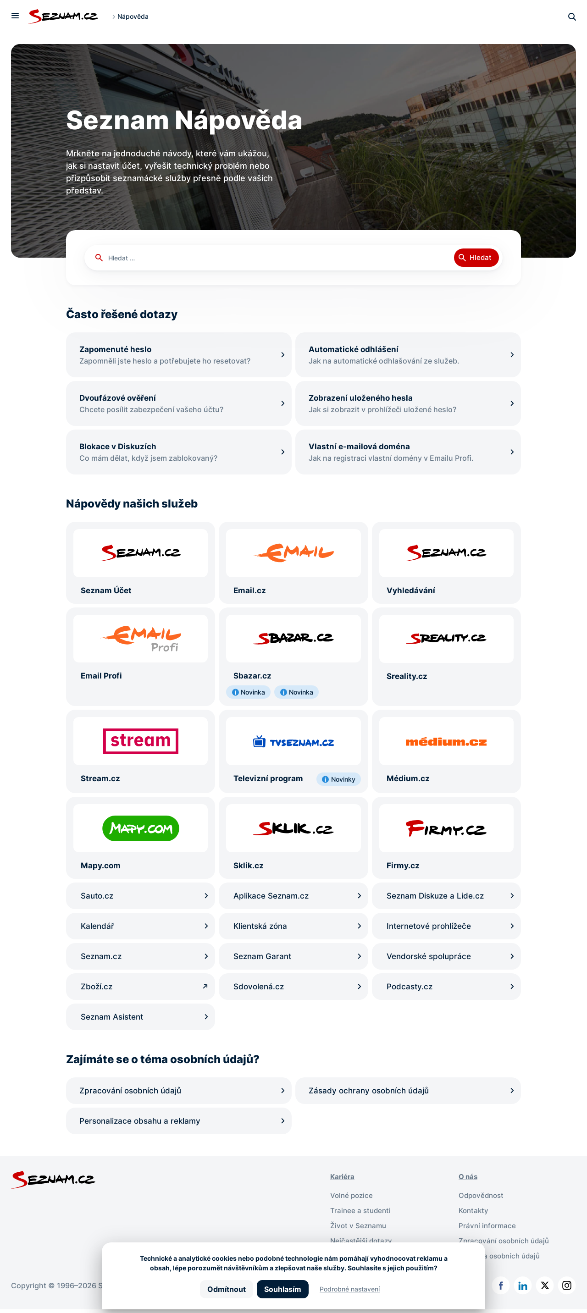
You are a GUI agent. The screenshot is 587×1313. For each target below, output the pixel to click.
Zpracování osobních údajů (506, 1245)
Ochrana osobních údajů (502, 1259)
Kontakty (474, 1215)
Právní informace (488, 1230)
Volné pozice (352, 1201)
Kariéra (343, 1182)
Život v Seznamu (359, 1230)
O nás (469, 1182)
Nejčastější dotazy (362, 1245)
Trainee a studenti (361, 1215)
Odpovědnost (483, 1201)
